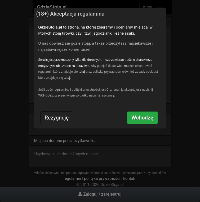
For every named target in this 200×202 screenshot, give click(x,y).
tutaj (81, 72)
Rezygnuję (57, 117)
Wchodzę (142, 117)
